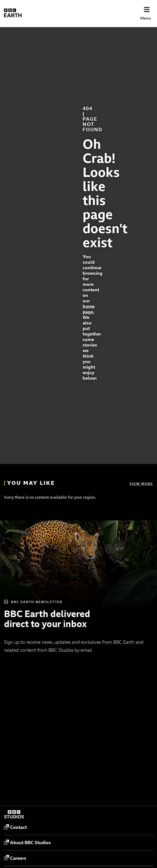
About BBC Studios (27, 843)
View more (141, 484)
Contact (15, 827)
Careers (15, 858)
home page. (89, 309)
